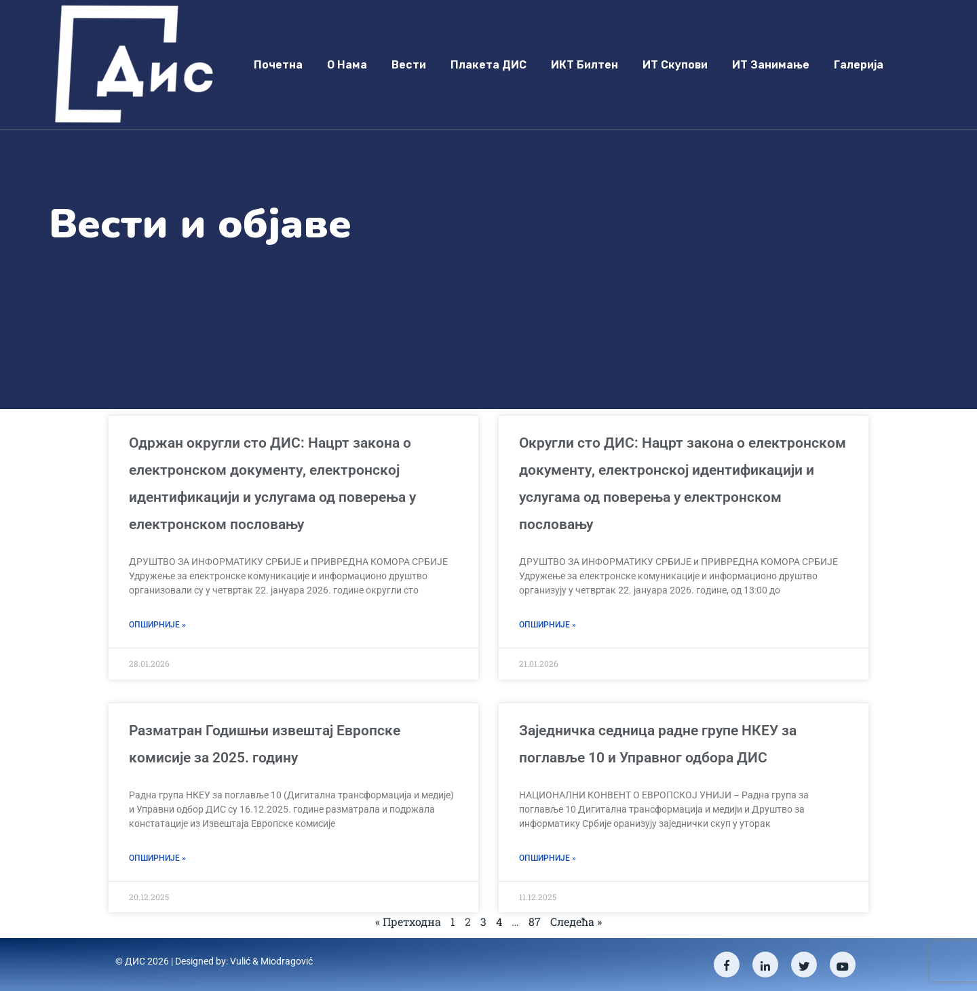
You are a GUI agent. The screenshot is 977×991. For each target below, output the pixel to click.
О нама (347, 64)
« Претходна (408, 921)
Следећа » (576, 921)
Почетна (278, 64)
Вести (408, 64)
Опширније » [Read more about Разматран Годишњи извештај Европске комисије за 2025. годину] (157, 858)
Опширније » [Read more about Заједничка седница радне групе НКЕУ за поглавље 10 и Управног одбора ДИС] (547, 858)
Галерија (858, 64)
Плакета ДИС (488, 64)
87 (535, 921)
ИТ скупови (675, 64)
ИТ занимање (770, 64)
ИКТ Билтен (584, 64)
